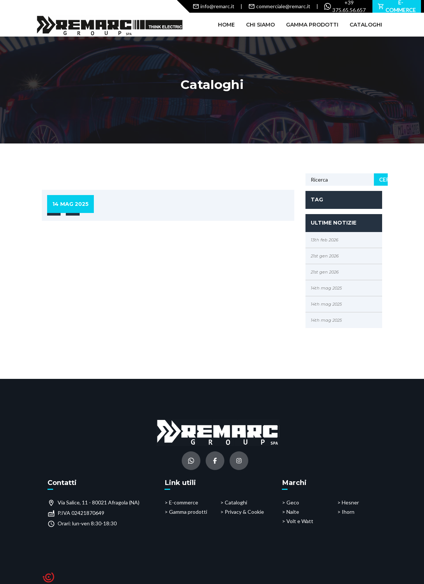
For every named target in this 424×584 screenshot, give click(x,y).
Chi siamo (260, 24)
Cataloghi (366, 24)
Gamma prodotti (312, 24)
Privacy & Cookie (244, 512)
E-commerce (183, 502)
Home (226, 24)
